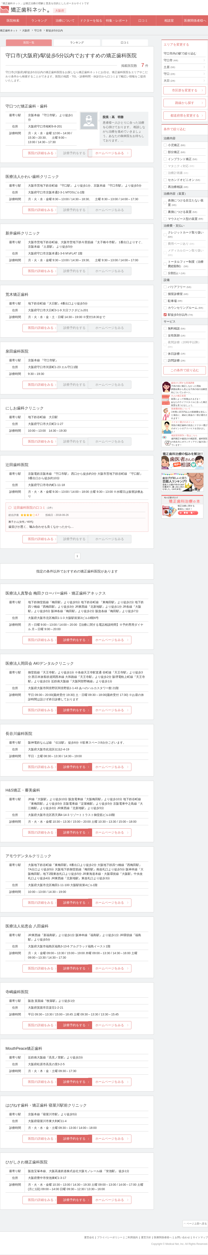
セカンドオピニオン (181, 179)
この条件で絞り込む (184, 370)
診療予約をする (77, 642)
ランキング (39, 20)
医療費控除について (180, 409)
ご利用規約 (126, 1238)
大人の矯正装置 (178, 396)
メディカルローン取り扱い (186, 250)
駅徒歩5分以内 (177, 314)
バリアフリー (177, 287)
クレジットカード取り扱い (186, 232)
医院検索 (13, 20)
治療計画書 (175, 172)
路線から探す (184, 103)
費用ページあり (178, 243)
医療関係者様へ (195, 20)
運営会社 (80, 1238)
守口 (169, 73)
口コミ (143, 20)
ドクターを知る (91, 20)
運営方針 (141, 1238)
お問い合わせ (180, 1238)
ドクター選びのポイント (183, 422)
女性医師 (174, 335)
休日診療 (174, 353)
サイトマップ (199, 1238)
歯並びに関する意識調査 (182, 383)
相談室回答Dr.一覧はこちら (184, 435)
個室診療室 (175, 294)
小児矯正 (174, 145)
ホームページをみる (124, 154)
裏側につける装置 (180, 212)
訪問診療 (174, 360)
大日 (169, 80)
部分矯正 (174, 152)
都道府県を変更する (184, 115)
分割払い (174, 273)
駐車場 (172, 301)
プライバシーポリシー (103, 1238)
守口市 (171, 60)
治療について (65, 20)
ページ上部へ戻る (196, 1224)
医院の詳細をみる (29, 154)
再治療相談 (175, 186)
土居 (169, 67)
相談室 (169, 20)
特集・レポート (117, 20)
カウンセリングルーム (183, 307)
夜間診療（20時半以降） (184, 342)
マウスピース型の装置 (183, 219)
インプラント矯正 (180, 159)
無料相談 (174, 328)
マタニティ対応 (178, 166)
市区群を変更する (184, 90)
